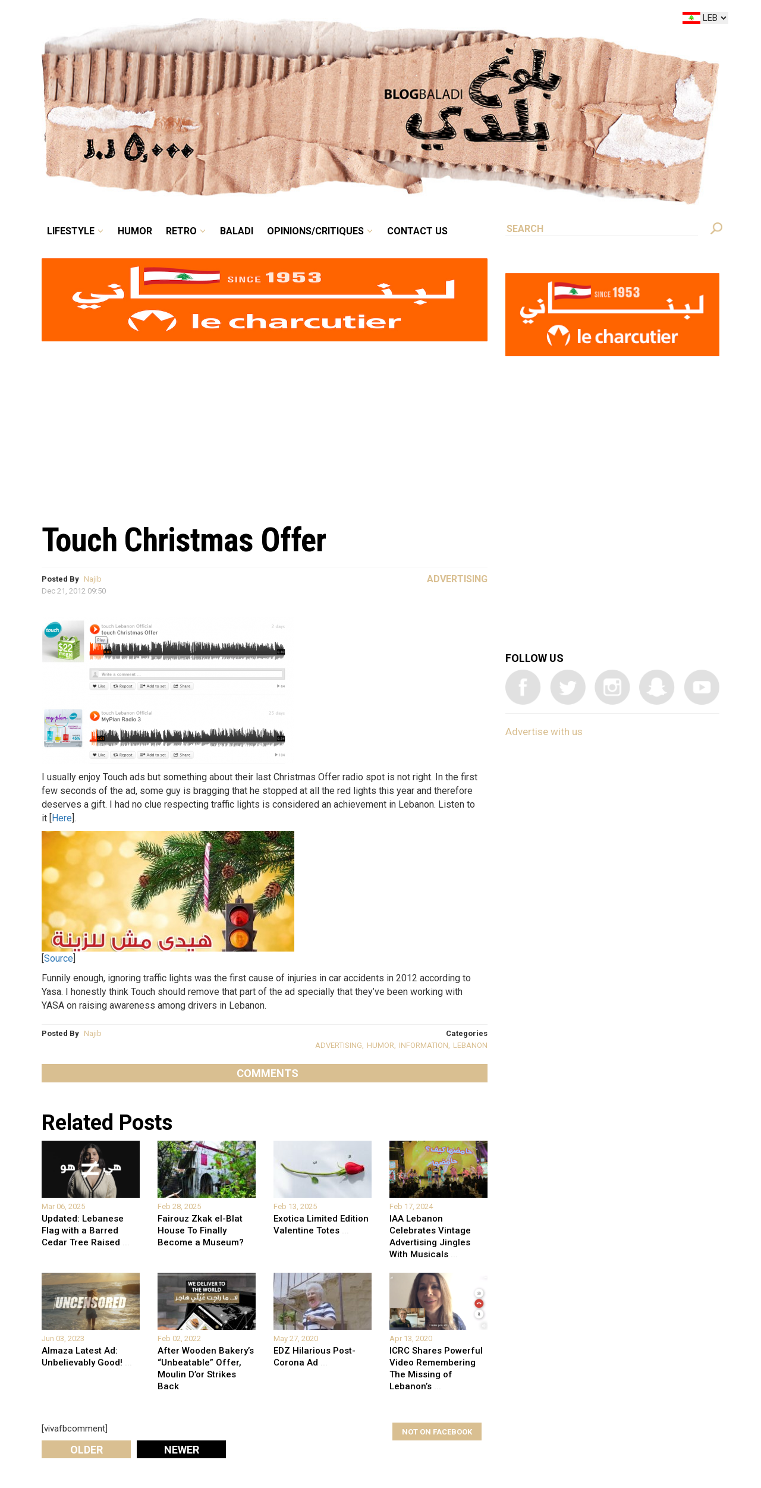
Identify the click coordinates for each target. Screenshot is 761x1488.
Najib (93, 579)
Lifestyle (71, 231)
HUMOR (380, 1045)
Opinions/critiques (315, 231)
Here (62, 818)
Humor (135, 231)
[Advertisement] (265, 426)
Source (58, 958)
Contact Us (417, 231)
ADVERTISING (338, 1045)
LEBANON (470, 1045)
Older (86, 1449)
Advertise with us (544, 731)
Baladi (236, 231)
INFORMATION (423, 1045)
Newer (181, 1449)
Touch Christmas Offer (184, 540)
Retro (181, 231)
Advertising (457, 579)
